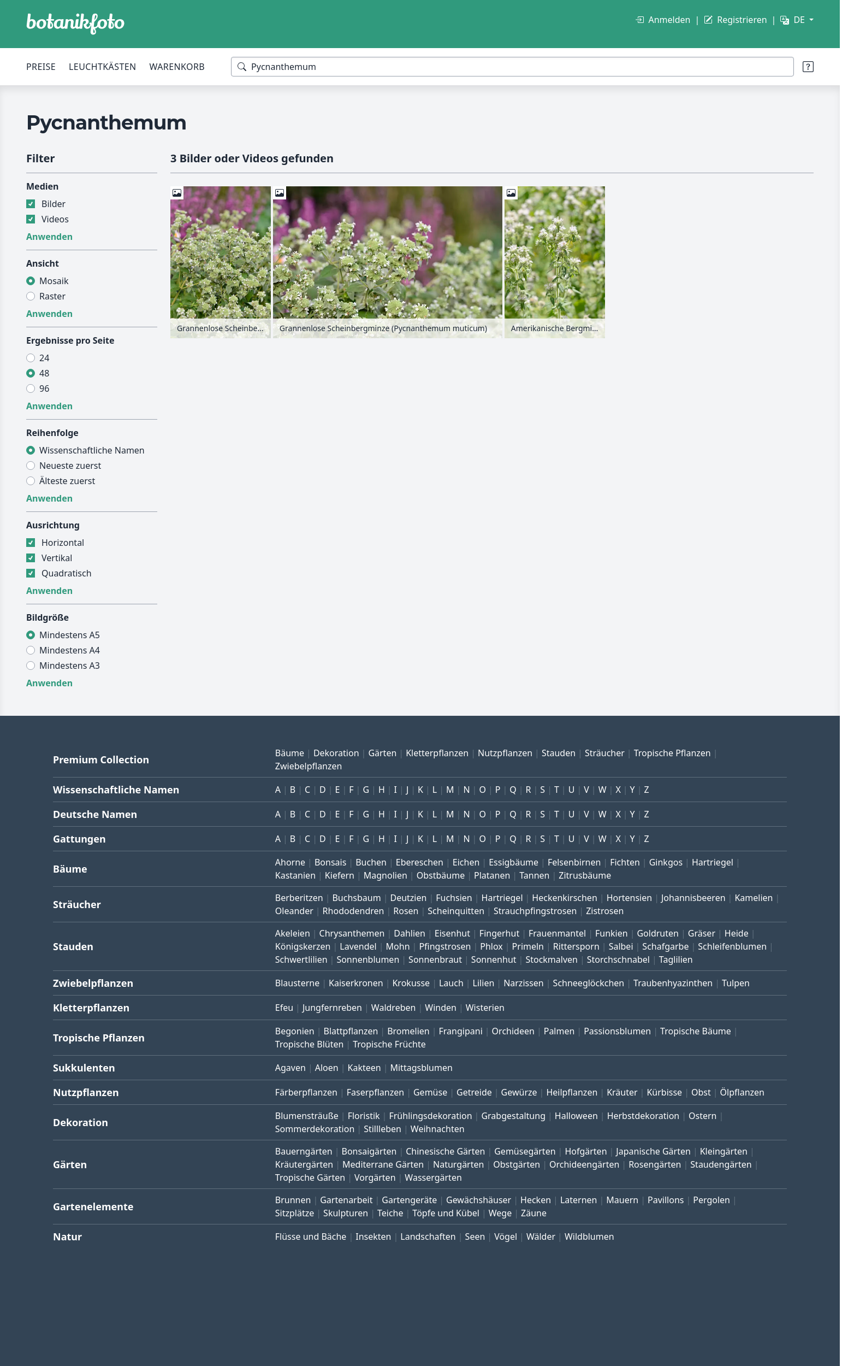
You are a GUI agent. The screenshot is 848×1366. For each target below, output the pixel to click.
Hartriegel (712, 862)
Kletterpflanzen (437, 753)
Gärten (382, 753)
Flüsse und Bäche (311, 1236)
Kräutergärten (304, 1164)
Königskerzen (303, 946)
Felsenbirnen (574, 862)
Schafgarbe (665, 946)
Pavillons (666, 1200)
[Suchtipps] (808, 66)
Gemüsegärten (524, 1151)
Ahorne (290, 862)
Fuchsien (454, 898)
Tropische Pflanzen (672, 753)
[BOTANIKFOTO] (75, 24)
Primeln (528, 946)
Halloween (576, 1116)
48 (44, 373)
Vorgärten (375, 1177)
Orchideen (513, 1031)
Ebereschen (419, 862)
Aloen (327, 1068)
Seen (475, 1236)
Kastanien (295, 875)
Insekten (373, 1236)
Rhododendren (353, 911)
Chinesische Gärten (445, 1151)
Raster (52, 296)
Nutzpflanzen (505, 753)
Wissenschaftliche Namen (92, 450)
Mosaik (54, 281)
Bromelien (408, 1031)
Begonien (295, 1031)
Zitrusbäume (585, 875)
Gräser (701, 933)
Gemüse (430, 1092)
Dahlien (409, 933)
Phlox (491, 946)
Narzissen (523, 983)
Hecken (535, 1200)
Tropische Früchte (389, 1044)
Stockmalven (551, 959)
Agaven (290, 1068)
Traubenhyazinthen (673, 983)
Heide (737, 933)
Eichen (466, 862)
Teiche (390, 1213)
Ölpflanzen (742, 1092)
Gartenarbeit (346, 1200)
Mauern (622, 1200)
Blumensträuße (307, 1116)
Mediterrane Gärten (383, 1164)
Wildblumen (589, 1236)
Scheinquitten (456, 911)
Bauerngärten (304, 1151)
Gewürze (519, 1092)
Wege (500, 1213)
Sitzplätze (294, 1213)
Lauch (451, 983)
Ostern (702, 1116)
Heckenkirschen (564, 898)
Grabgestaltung (513, 1116)
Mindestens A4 (69, 650)
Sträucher (605, 753)
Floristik (364, 1116)
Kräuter (622, 1092)
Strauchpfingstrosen (535, 911)
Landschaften (428, 1236)
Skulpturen (345, 1213)
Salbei (621, 946)
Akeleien (292, 933)
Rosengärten (654, 1164)
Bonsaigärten (369, 1151)
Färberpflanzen (306, 1092)
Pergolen (711, 1200)
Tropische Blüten (309, 1044)
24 (44, 358)
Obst (701, 1092)
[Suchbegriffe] (512, 66)
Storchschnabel (618, 959)
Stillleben (382, 1129)
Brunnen (293, 1200)
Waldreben (393, 1008)
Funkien (611, 933)
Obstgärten (516, 1164)
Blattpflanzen (351, 1031)
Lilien (484, 983)
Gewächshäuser (478, 1200)
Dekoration (336, 753)
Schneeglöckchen (589, 983)
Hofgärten (586, 1151)
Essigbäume (513, 862)
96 (44, 388)
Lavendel (358, 946)
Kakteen (364, 1068)
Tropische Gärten (310, 1177)
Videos (55, 219)
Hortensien (630, 898)
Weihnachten (438, 1129)
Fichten (625, 862)
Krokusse (411, 983)
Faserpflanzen (375, 1092)
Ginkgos (666, 862)
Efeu (284, 1008)
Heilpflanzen (571, 1092)
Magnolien (385, 875)
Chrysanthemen (352, 933)
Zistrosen (605, 911)
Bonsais (330, 862)
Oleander (294, 911)
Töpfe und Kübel (445, 1213)
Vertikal (56, 558)
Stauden (559, 753)
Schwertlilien (301, 959)
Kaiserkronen (356, 983)
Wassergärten (433, 1177)
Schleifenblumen (732, 946)
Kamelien (753, 898)
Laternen (578, 1200)
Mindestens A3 (69, 666)
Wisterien (485, 1008)
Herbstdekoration (643, 1116)
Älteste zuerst (67, 481)
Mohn (398, 946)
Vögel (505, 1236)
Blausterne (297, 983)
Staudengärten (720, 1164)
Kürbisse (664, 1092)
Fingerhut (499, 933)
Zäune (534, 1213)
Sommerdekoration (315, 1129)
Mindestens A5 (69, 635)
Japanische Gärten (653, 1151)
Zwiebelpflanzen (308, 766)
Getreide (474, 1092)
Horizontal (62, 543)
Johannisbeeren (693, 898)
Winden (440, 1008)
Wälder (540, 1236)
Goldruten (657, 933)
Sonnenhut (494, 959)
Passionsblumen (617, 1031)
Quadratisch (66, 573)
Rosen (405, 911)
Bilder (53, 204)
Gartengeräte (409, 1200)
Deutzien (408, 898)
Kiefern (339, 875)
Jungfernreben (332, 1008)
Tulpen (736, 983)
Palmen (559, 1031)
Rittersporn (576, 946)
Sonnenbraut (435, 959)
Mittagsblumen (421, 1068)
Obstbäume (441, 875)
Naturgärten (458, 1164)
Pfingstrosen (445, 946)
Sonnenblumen (367, 959)
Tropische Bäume (695, 1031)
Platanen (492, 875)
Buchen (371, 862)
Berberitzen (299, 898)
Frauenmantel (557, 933)
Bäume (289, 753)
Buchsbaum (356, 898)
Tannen (534, 875)
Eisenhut (452, 933)
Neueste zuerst (70, 466)
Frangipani (461, 1031)
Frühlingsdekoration (430, 1116)
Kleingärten (724, 1151)
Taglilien (676, 959)
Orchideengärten (584, 1164)
